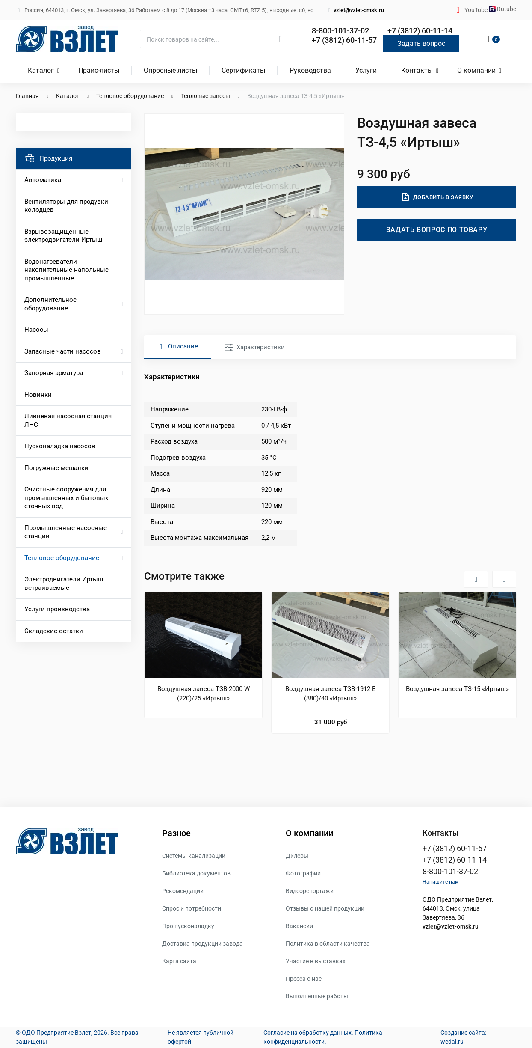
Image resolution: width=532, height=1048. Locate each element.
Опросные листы (170, 70)
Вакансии (299, 926)
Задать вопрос (421, 43)
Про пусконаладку (188, 926)
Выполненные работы (317, 996)
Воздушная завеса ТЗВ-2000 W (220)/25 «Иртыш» (203, 693)
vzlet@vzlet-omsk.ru (355, 10)
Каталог (41, 70)
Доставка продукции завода (202, 943)
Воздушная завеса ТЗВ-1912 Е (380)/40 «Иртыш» (330, 693)
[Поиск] (215, 39)
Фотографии (303, 873)
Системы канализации (193, 855)
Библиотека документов (196, 873)
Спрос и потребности (191, 908)
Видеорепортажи (310, 890)
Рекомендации (183, 890)
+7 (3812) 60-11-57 (344, 40)
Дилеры (297, 855)
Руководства (310, 70)
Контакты (417, 70)
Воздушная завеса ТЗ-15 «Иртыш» (457, 689)
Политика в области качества (328, 943)
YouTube (476, 9)
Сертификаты (243, 70)
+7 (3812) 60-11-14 (419, 30)
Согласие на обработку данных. (308, 1032)
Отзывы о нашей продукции (325, 908)
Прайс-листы (98, 70)
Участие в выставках (316, 961)
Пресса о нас (304, 978)
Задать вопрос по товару (437, 230)
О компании (476, 70)
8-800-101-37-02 (340, 30)
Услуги (366, 70)
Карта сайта (179, 961)
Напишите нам (441, 882)
